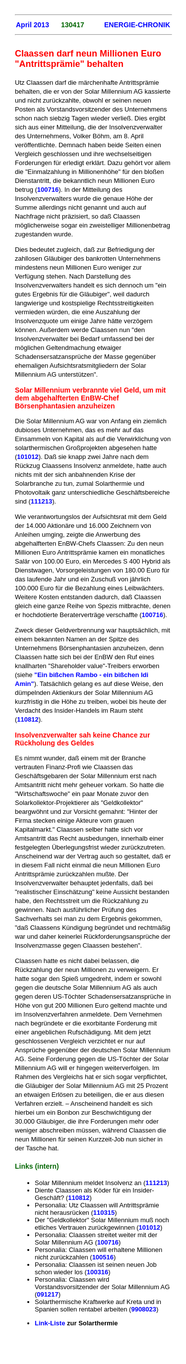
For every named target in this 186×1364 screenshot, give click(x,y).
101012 (27, 456)
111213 (41, 501)
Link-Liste (51, 1323)
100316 (97, 1272)
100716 (48, 189)
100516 (103, 1257)
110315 (104, 1212)
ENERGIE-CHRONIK (137, 25)
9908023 (143, 1309)
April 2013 (32, 25)
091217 (47, 1294)
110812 (27, 719)
